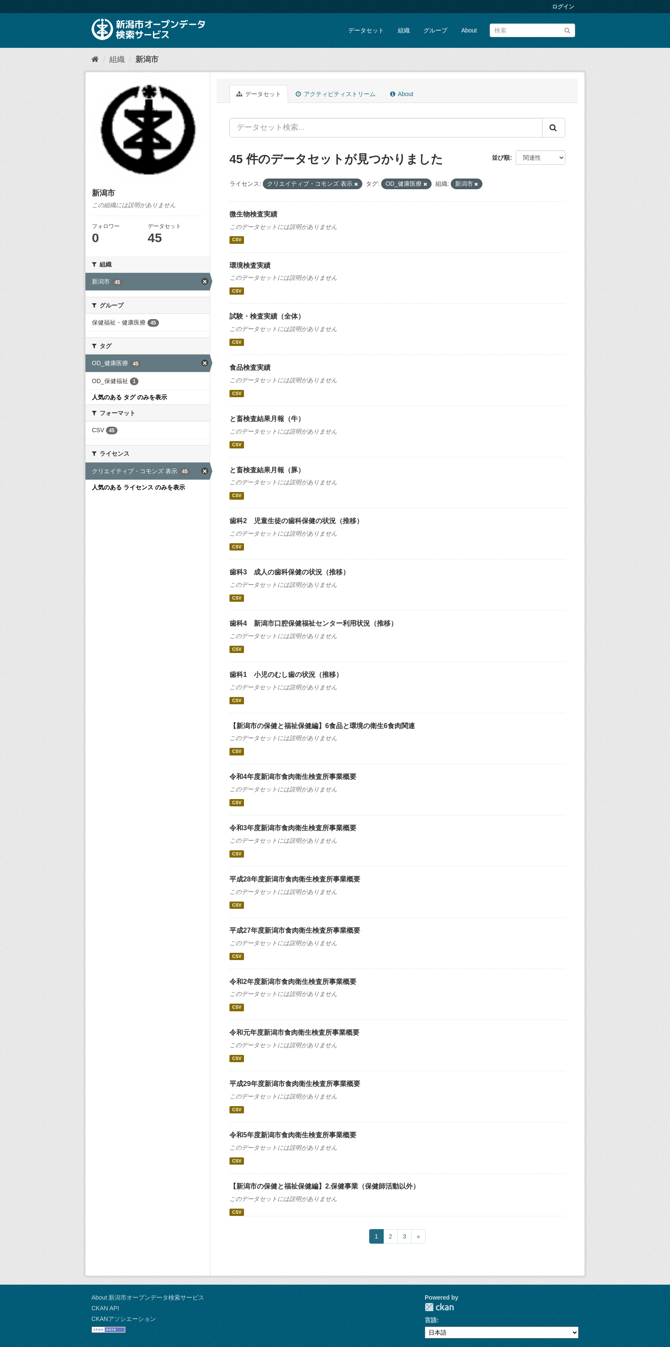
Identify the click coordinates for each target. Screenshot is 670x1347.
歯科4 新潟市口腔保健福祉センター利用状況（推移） (313, 623)
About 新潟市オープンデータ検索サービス (147, 1297)
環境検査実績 (249, 265)
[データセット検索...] (386, 128)
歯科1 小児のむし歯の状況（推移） (286, 674)
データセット (366, 30)
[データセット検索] (532, 30)
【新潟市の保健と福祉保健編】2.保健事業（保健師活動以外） (324, 1186)
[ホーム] (95, 59)
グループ (435, 30)
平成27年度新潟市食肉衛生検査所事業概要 (294, 930)
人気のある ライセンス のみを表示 (138, 487)
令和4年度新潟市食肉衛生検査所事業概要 (292, 776)
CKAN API (105, 1308)
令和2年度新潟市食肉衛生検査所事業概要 (292, 981)
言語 (431, 1320)
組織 (404, 30)
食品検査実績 (249, 367)
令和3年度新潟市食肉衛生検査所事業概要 (292, 828)
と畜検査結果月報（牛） (267, 418)
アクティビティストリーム (336, 94)
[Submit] (567, 29)
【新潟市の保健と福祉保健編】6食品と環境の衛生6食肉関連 (322, 725)
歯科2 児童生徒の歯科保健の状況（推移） (296, 520)
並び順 (501, 157)
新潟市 (147, 59)
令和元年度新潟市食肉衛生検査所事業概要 (294, 1032)
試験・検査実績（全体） (267, 316)
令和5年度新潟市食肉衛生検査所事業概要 (292, 1135)
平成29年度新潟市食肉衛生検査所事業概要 (294, 1083)
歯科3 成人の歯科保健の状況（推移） (289, 572)
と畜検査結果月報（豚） (267, 470)
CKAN (439, 1307)
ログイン (563, 6)
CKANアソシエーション (123, 1318)
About (469, 30)
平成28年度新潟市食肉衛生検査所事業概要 (294, 879)
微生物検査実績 (253, 214)
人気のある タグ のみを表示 (129, 397)
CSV (236, 240)
